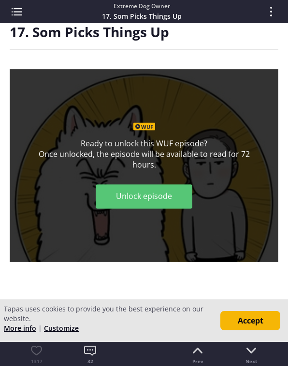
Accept (250, 320)
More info (20, 328)
